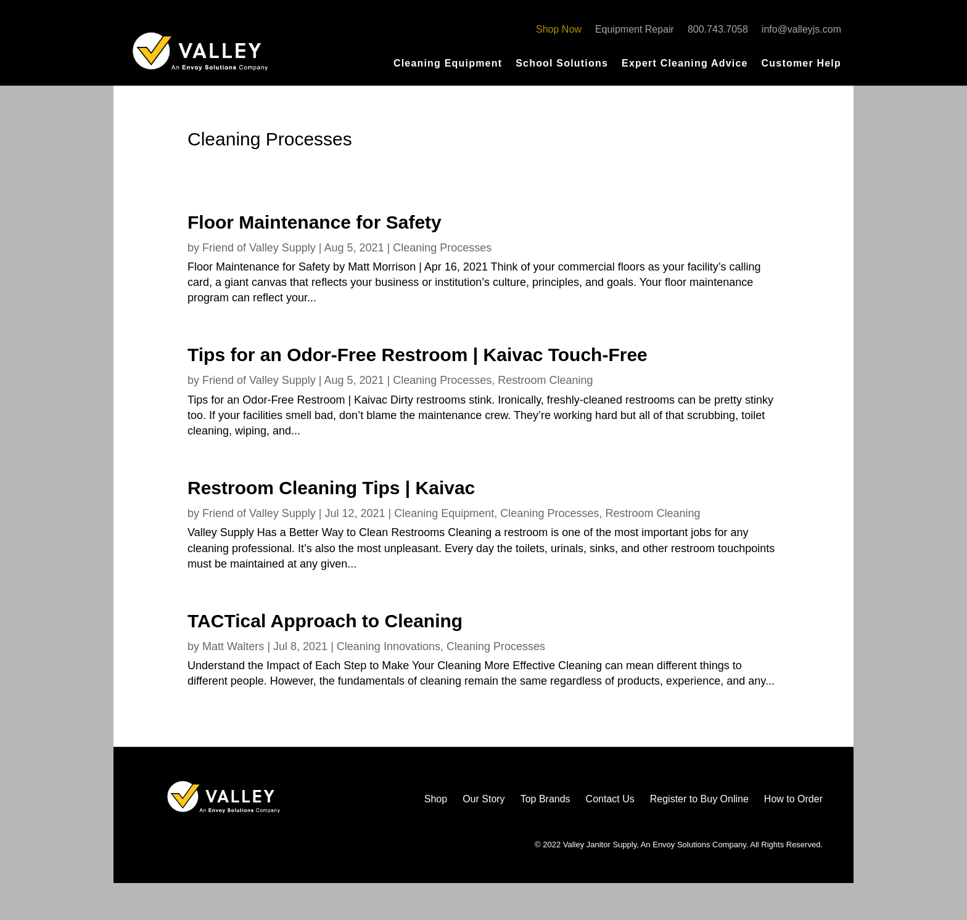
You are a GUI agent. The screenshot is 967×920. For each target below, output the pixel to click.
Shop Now (559, 30)
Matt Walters (233, 646)
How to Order (793, 799)
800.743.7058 (718, 30)
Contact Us (610, 799)
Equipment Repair (634, 30)
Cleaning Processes (442, 248)
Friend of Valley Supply (259, 248)
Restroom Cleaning (545, 380)
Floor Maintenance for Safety (314, 222)
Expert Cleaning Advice (685, 63)
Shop (435, 799)
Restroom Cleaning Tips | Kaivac (331, 488)
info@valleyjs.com (801, 30)
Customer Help (801, 63)
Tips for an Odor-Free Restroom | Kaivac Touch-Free (417, 354)
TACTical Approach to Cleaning (325, 621)
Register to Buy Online (699, 799)
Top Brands (545, 799)
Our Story (483, 799)
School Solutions (562, 63)
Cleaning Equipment (447, 63)
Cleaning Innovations (388, 646)
